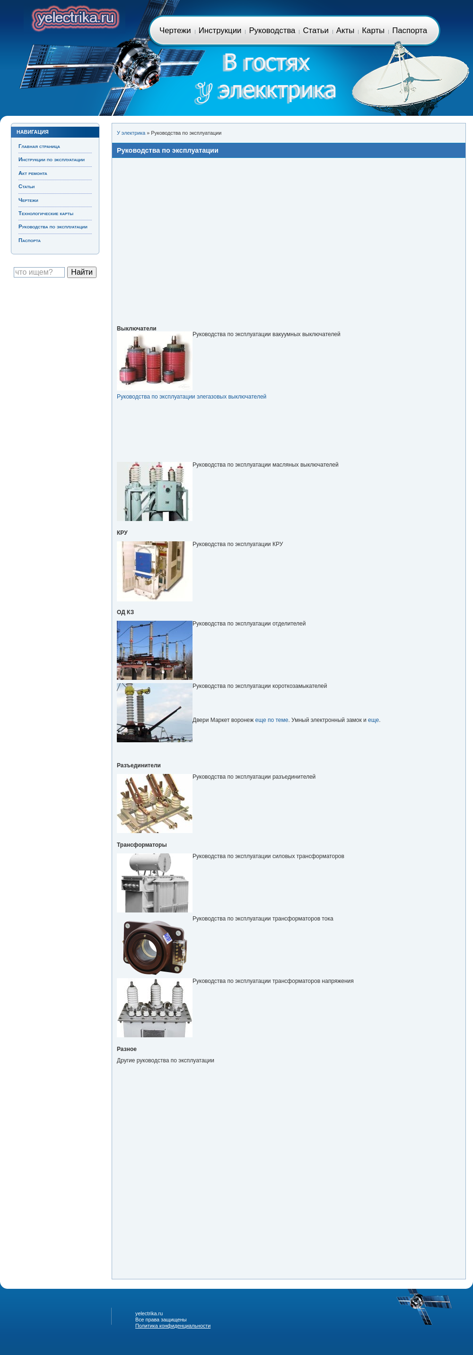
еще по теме (272, 720)
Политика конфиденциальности (172, 1326)
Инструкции (220, 30)
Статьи (315, 30)
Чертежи (175, 30)
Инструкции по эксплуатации (51, 159)
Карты (373, 30)
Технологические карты (45, 213)
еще (373, 720)
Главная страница (74, 17)
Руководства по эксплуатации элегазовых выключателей (191, 396)
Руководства (272, 30)
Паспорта (409, 30)
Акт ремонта (32, 173)
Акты (345, 30)
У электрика (131, 133)
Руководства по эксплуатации (53, 226)
